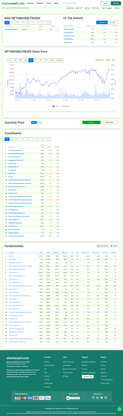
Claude (87, 8)
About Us (103, 372)
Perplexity (96, 8)
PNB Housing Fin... (69, 29)
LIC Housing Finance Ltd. (15, 150)
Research (47, 376)
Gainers (102, 22)
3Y (36, 60)
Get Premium (67, 365)
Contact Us (88, 377)
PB (77, 252)
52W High (56, 252)
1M (15, 60)
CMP (41, 252)
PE (72, 252)
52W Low (64, 252)
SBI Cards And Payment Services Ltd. (19, 216)
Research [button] (40, 3)
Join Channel (107, 8)
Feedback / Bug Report (89, 362)
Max (52, 60)
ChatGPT (79, 8)
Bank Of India (12, 163)
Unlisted (46, 362)
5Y (41, 60)
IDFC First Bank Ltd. (14, 229)
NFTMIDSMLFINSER (11, 29)
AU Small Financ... (69, 39)
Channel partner (68, 372)
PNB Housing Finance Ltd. (16, 206)
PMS (45, 372)
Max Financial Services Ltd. (16, 153)
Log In (105, 3)
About (56, 3)
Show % (91, 122)
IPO (45, 369)
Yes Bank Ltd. (12, 170)
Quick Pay (104, 362)
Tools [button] (49, 3)
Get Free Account (68, 362)
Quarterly (34, 122)
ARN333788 (25, 366)
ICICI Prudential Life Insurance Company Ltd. (20, 200)
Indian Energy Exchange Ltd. (16, 213)
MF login (65, 376)
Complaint (104, 376)
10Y (46, 60)
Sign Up (116, 3)
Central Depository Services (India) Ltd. (19, 180)
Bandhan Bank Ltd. (13, 233)
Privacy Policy (105, 383)
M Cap (48, 252)
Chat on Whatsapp (89, 372)
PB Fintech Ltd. (12, 226)
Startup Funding (49, 365)
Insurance (47, 387)
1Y (31, 60)
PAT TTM (105, 252)
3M (20, 60)
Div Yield (113, 252)
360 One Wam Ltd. (13, 219)
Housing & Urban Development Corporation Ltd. (20, 203)
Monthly (39, 122)
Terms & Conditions (107, 380)
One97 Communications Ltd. (16, 186)
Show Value (109, 122)
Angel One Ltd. (68, 42)
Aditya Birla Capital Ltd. (15, 223)
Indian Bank (11, 173)
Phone (85, 369)
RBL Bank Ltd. (12, 190)
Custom (59, 60)
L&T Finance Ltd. (13, 209)
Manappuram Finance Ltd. (15, 160)
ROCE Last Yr (85, 252)
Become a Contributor (69, 369)
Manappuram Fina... (69, 36)
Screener (47, 380)
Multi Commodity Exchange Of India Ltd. (20, 183)
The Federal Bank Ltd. (14, 157)
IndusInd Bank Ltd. (13, 167)
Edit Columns (103, 246)
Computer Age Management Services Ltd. (20, 196)
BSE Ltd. (10, 176)
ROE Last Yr (96, 252)
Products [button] (30, 3)
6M (26, 60)
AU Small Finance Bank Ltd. (16, 236)
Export (114, 246)
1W (10, 60)
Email (85, 365)
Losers (113, 22)
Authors (103, 365)
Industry (103, 369)
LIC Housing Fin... (69, 32)
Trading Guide (48, 383)
